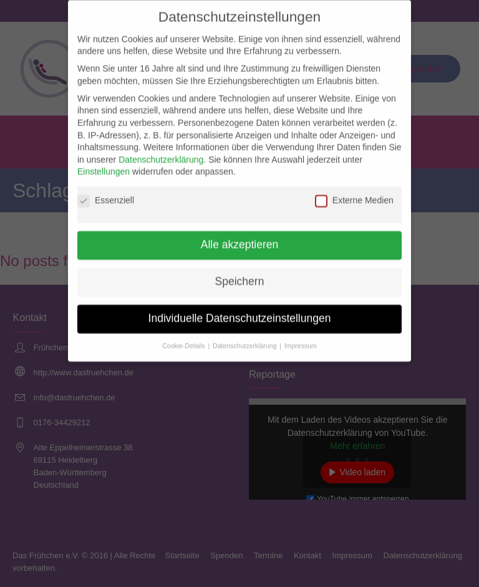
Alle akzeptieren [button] (240, 237)
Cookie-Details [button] (184, 338)
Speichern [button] (239, 274)
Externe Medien (354, 194)
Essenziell (105, 194)
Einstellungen (103, 165)
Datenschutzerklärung (161, 152)
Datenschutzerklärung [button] (245, 338)
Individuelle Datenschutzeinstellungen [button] (239, 311)
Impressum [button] (300, 338)
